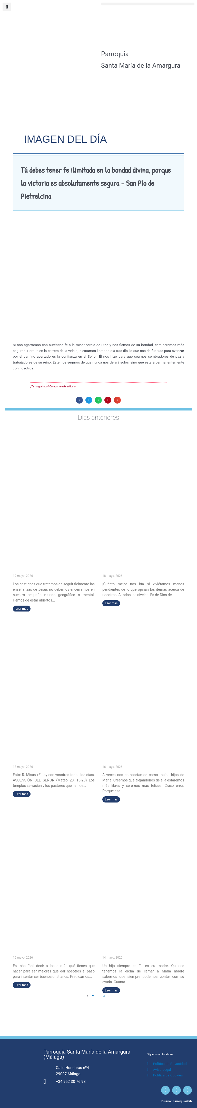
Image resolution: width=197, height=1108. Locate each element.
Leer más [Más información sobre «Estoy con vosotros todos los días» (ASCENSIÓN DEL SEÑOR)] (21, 794)
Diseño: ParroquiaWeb (176, 1101)
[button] (147, 4)
